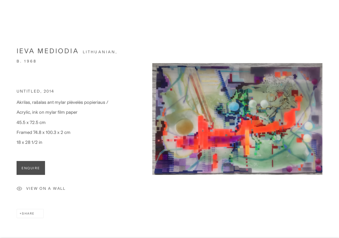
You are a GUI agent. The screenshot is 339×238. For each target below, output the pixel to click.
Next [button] (332, 119)
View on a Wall (41, 191)
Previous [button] (6, 119)
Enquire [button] (31, 170)
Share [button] (28, 216)
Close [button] (330, 15)
